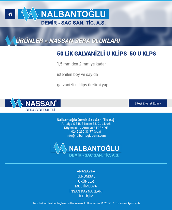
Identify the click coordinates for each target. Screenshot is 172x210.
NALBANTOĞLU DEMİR (63, 14)
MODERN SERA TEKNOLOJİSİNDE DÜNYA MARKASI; (33, 105)
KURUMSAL (86, 176)
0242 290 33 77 (82, 131)
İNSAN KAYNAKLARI (86, 191)
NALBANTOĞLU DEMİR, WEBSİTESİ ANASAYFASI (10, 14)
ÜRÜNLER (86, 181)
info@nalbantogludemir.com (86, 135)
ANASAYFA (86, 171)
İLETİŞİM (86, 196)
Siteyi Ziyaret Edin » (148, 103)
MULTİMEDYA (86, 186)
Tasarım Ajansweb (128, 203)
